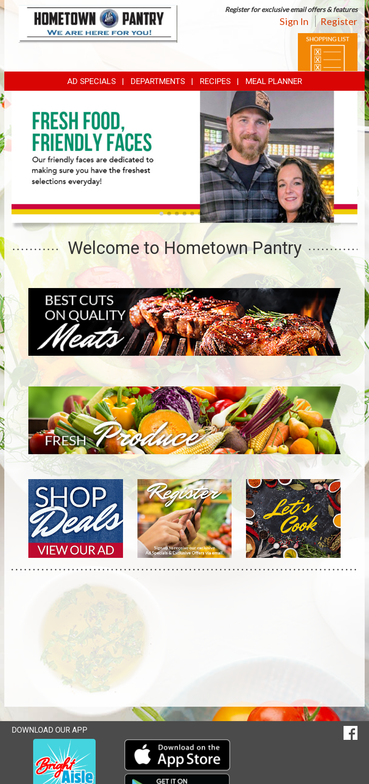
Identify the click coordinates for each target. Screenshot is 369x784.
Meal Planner (274, 81)
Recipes (215, 81)
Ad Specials (91, 81)
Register (338, 21)
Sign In (294, 21)
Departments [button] (158, 81)
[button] (161, 214)
